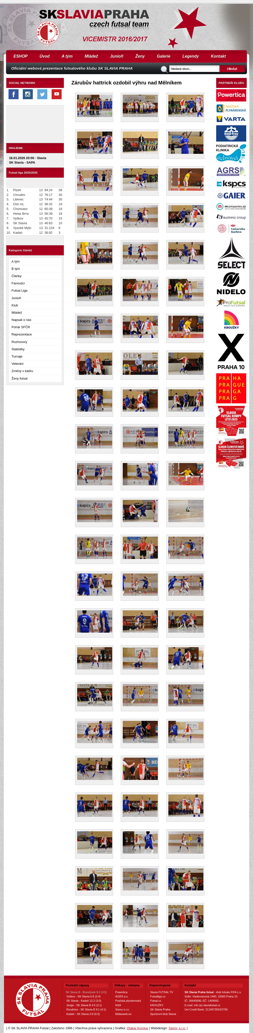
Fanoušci (18, 283)
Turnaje (17, 356)
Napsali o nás (21, 320)
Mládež (91, 56)
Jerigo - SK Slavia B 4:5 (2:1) (84, 1005)
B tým (16, 269)
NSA (118, 1005)
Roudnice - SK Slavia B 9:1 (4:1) (86, 1009)
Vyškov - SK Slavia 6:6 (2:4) (83, 996)
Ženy (140, 56)
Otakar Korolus (137, 1028)
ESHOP (21, 56)
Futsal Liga (20, 290)
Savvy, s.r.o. (177, 1028)
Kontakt (218, 56)
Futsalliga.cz (157, 996)
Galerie (163, 56)
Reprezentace (22, 334)
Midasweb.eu (123, 1013)
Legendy (190, 56)
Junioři (116, 56)
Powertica (121, 992)
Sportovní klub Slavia (163, 1013)
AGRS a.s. (121, 996)
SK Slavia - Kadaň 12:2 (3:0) (83, 1000)
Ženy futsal (20, 378)
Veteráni (18, 364)
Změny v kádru (22, 371)
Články (17, 276)
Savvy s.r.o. (122, 1009)
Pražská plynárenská (128, 1000)
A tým (67, 56)
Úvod (45, 56)
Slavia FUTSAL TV (161, 992)
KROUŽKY (156, 1005)
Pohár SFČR (21, 327)
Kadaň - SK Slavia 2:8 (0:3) (83, 1013)
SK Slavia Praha (160, 1009)
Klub (15, 305)
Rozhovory (19, 342)
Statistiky (18, 349)
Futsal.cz (155, 1000)
